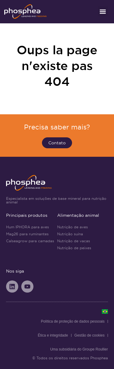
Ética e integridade (53, 335)
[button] (103, 11)
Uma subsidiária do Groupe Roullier (79, 349)
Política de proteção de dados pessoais (73, 321)
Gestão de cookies (89, 335)
